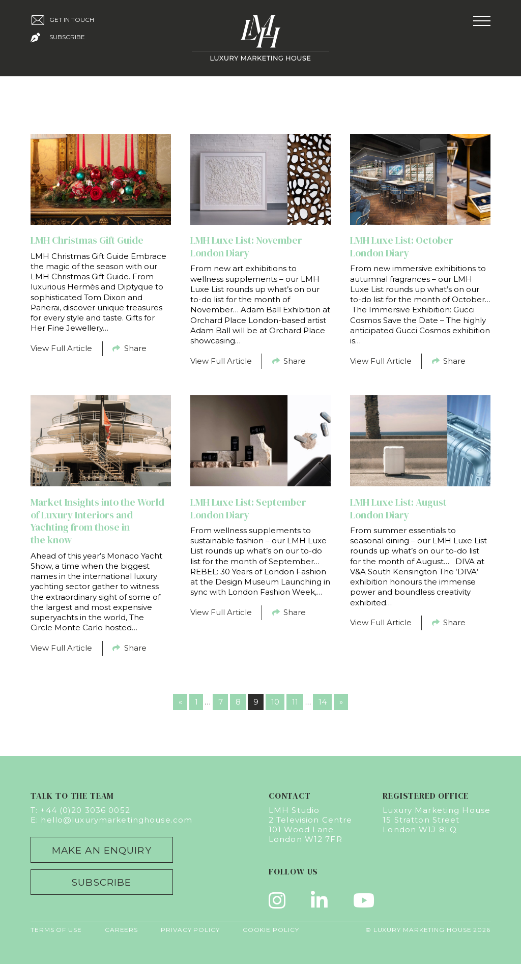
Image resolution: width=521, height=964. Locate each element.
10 (275, 702)
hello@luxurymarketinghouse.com (116, 820)
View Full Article (61, 348)
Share (129, 348)
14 (323, 702)
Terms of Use (56, 929)
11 (295, 702)
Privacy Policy (190, 929)
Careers (121, 929)
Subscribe (58, 37)
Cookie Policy (271, 929)
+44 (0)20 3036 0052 (85, 810)
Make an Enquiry (102, 850)
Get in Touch (62, 20)
